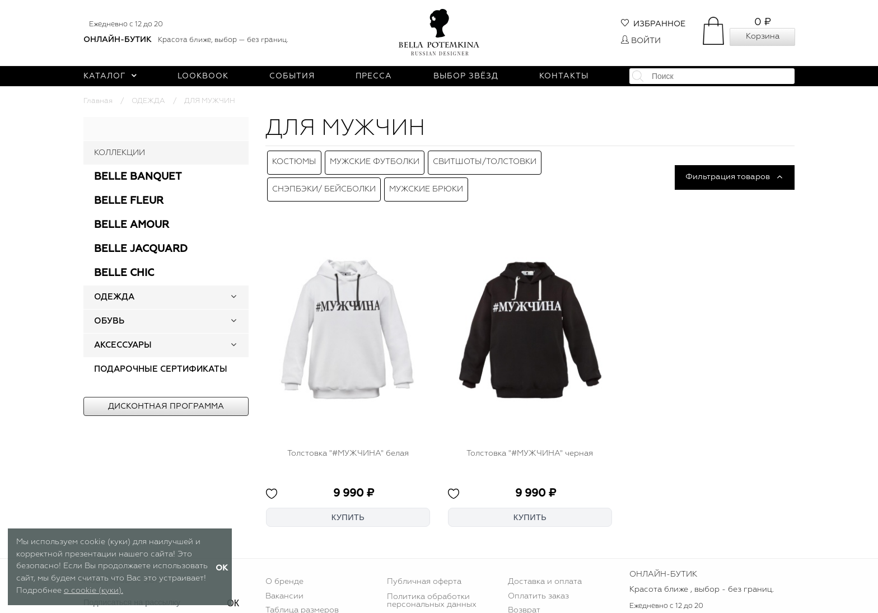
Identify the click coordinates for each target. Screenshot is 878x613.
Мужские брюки (426, 181)
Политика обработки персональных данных (432, 589)
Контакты (564, 76)
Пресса (374, 76)
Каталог (110, 76)
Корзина (762, 36)
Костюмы (294, 159)
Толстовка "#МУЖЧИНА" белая (348, 442)
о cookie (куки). (93, 591)
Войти (641, 41)
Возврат (524, 599)
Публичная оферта (424, 571)
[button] (233, 297)
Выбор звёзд (465, 76)
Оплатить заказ (538, 585)
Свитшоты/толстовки (484, 159)
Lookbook (203, 76)
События (292, 76)
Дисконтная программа (166, 406)
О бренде (284, 571)
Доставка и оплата (545, 571)
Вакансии (284, 585)
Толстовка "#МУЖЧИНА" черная (529, 442)
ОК (233, 592)
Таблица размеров (302, 599)
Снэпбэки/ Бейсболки (324, 181)
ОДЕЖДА (148, 101)
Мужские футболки (374, 159)
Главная (98, 101)
